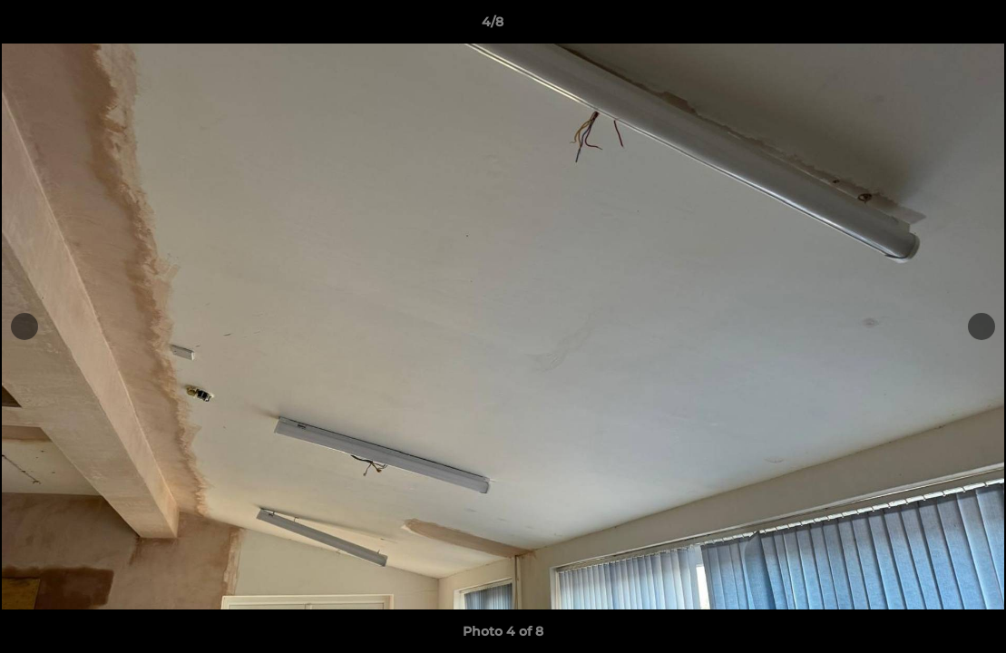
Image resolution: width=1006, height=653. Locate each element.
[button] (930, 26)
